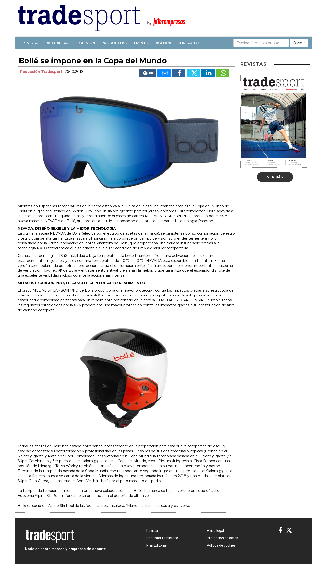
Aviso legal (215, 531)
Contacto (188, 43)
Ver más (275, 177)
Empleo (141, 43)
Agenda (163, 43)
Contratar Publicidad (162, 538)
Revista (31, 43)
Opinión (87, 43)
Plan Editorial (156, 545)
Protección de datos (222, 538)
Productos (114, 43)
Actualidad (60, 43)
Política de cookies (221, 545)
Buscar (299, 43)
